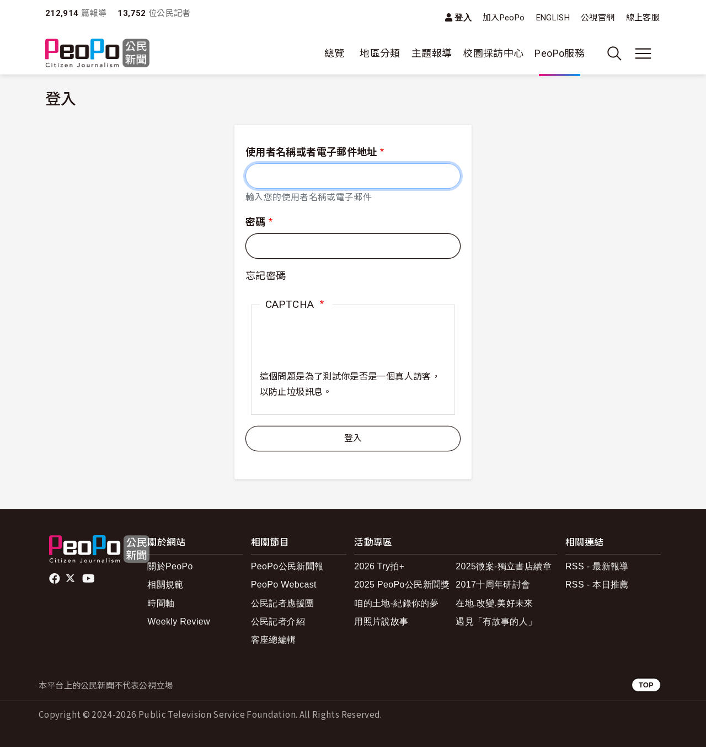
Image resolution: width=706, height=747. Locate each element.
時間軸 (160, 603)
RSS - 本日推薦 (597, 584)
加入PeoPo (504, 18)
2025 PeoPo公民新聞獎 (402, 584)
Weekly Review (178, 621)
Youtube (89, 578)
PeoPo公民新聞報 (287, 566)
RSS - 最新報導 (597, 566)
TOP (646, 685)
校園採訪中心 (493, 53)
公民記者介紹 (278, 621)
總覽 (334, 53)
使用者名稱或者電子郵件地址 (311, 152)
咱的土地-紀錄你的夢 (396, 603)
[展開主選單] (643, 53)
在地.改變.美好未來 (494, 603)
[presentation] (343, 347)
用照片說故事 (381, 621)
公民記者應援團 (282, 603)
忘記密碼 (265, 275)
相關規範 (165, 584)
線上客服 (643, 18)
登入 (463, 17)
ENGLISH (553, 18)
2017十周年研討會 (493, 584)
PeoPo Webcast (284, 584)
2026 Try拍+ (379, 566)
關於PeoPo (170, 566)
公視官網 (597, 18)
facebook (55, 578)
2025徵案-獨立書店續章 (504, 566)
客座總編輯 (273, 639)
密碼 (255, 222)
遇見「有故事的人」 (496, 621)
